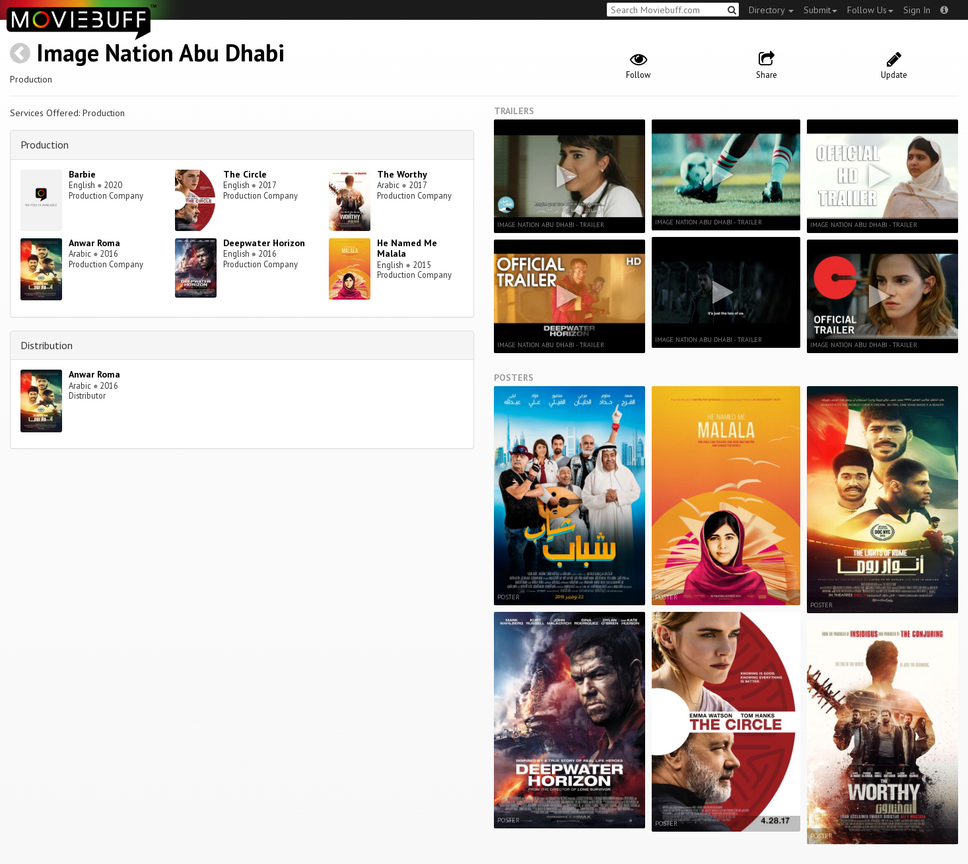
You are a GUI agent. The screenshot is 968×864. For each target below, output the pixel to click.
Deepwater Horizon (264, 243)
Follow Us (870, 10)
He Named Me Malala (407, 248)
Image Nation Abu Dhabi (160, 52)
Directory (771, 10)
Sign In (916, 10)
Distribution (46, 345)
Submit (820, 10)
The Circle (245, 174)
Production (44, 144)
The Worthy (402, 174)
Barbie (82, 174)
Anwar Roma (94, 243)
